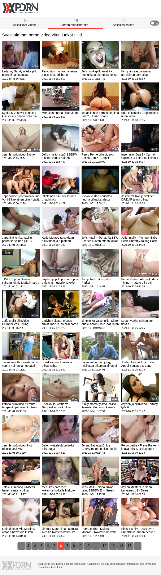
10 (88, 546)
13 (113, 546)
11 (96, 546)
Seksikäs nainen (125, 23)
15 (129, 546)
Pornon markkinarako (75, 23)
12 (104, 546)
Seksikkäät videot (26, 23)
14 (121, 546)
